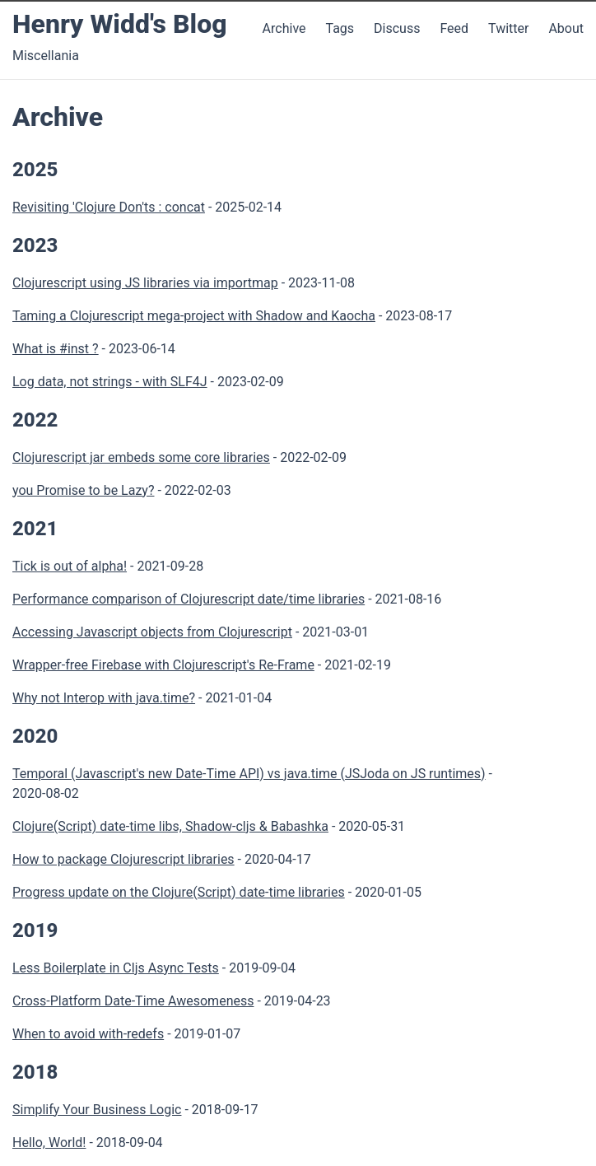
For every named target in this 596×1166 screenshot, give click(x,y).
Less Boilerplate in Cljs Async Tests (115, 968)
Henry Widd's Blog (119, 24)
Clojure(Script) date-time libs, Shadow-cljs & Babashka (170, 826)
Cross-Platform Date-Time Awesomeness (133, 1001)
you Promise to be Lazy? (83, 490)
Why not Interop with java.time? (103, 698)
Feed (456, 28)
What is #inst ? (55, 349)
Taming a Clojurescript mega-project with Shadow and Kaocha (193, 316)
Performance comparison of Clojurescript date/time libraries (188, 599)
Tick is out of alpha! (69, 566)
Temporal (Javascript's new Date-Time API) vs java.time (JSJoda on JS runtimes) (249, 773)
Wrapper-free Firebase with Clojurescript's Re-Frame (163, 665)
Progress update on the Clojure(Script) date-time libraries (178, 892)
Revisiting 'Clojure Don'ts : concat (108, 207)
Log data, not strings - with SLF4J (109, 381)
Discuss (397, 28)
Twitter (510, 28)
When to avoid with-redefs (88, 1034)
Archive (284, 28)
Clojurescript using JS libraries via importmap (145, 283)
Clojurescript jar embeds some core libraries (141, 457)
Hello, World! (49, 1142)
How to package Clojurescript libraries (123, 859)
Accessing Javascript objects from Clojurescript (152, 632)
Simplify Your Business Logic (96, 1109)
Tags (339, 28)
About (566, 28)
